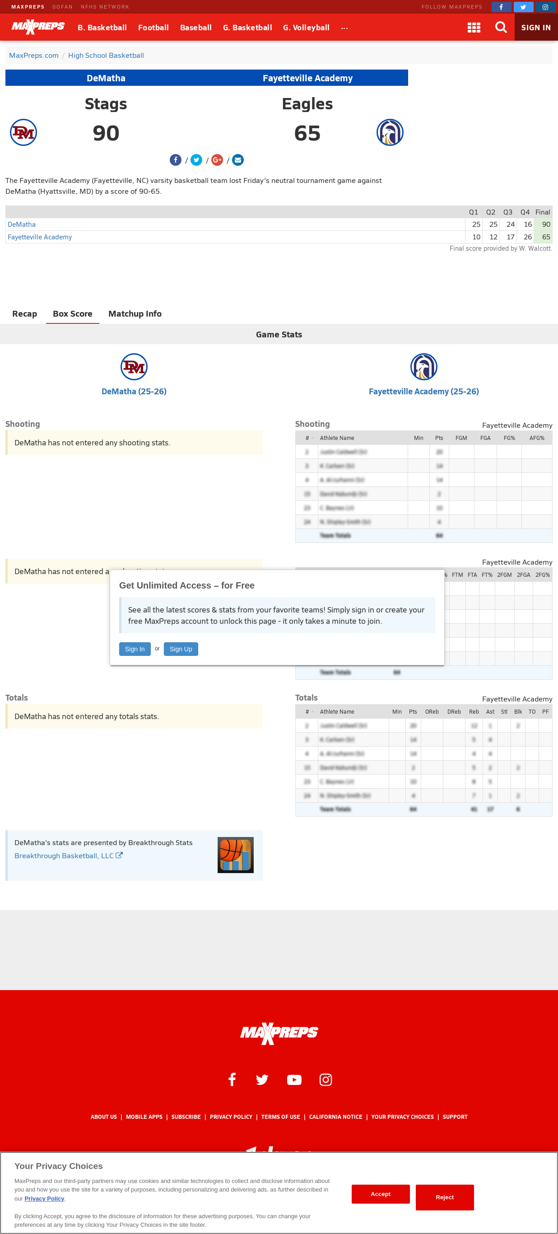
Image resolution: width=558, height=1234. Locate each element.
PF (545, 711)
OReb (432, 711)
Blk (518, 711)
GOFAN (62, 6)
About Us (104, 1117)
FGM (461, 437)
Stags (106, 103)
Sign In (135, 649)
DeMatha (106, 77)
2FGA (523, 574)
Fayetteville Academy (308, 77)
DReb (454, 711)
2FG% (542, 574)
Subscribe (186, 1117)
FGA (485, 437)
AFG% (537, 437)
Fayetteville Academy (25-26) (424, 391)
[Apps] (474, 27)
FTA (472, 574)
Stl (504, 711)
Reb (474, 711)
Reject (445, 1197)
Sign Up (181, 649)
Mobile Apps (144, 1117)
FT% (487, 574)
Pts (439, 437)
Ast (490, 711)
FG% (509, 437)
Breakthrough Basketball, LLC (68, 855)
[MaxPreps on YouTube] (294, 1079)
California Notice (336, 1117)
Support (455, 1117)
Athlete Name (337, 437)
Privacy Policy (231, 1117)
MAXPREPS (28, 6)
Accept (381, 1194)
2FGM (504, 574)
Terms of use (280, 1117)
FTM (457, 574)
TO (532, 711)
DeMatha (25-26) (134, 391)
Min (418, 437)
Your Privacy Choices (403, 1117)
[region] (279, 1193)
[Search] (501, 27)
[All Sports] (344, 27)
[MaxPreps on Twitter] (524, 7)
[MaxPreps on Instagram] (546, 7)
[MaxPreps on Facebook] (502, 7)
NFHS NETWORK (105, 6)
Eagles (307, 103)
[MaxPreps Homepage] (279, 1034)
